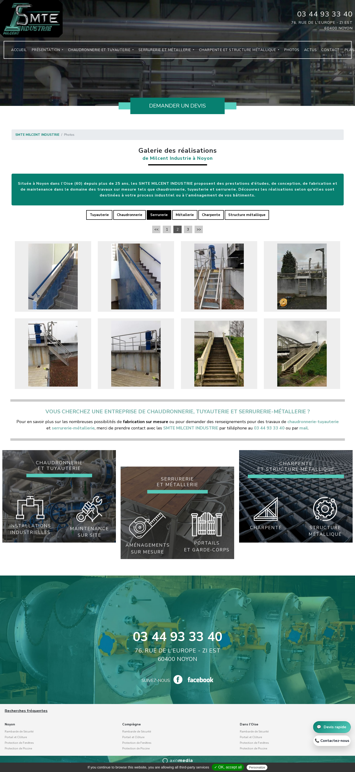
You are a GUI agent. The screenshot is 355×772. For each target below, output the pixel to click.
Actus (307, 51)
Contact (327, 51)
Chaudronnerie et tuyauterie (96, 51)
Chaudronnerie (129, 214)
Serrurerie (159, 214)
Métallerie (185, 214)
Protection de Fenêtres (19, 743)
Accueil (15, 51)
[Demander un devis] (332, 727)
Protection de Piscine (18, 748)
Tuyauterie (99, 214)
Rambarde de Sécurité (19, 731)
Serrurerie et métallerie (162, 51)
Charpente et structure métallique (234, 51)
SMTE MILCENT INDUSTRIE (37, 134)
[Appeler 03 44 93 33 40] (332, 740)
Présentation (42, 51)
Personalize (257, 767)
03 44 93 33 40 (325, 14)
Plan (346, 51)
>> (199, 229)
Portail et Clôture (16, 737)
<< (156, 229)
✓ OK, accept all (228, 767)
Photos (288, 51)
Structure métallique (246, 214)
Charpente (211, 214)
